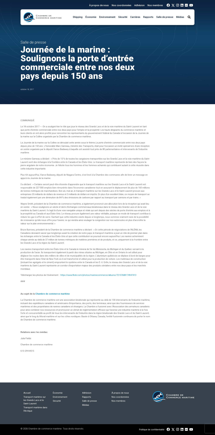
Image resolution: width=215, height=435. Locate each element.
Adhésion (139, 5)
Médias (180, 17)
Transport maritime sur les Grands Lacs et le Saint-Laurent (34, 400)
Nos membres (155, 5)
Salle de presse (164, 17)
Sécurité (122, 17)
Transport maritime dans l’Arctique (35, 409)
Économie (90, 17)
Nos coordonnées (121, 5)
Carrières (135, 17)
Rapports (148, 17)
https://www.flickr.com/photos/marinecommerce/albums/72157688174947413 (98, 275)
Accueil (27, 393)
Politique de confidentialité (151, 429)
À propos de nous (99, 5)
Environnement (107, 17)
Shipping (77, 17)
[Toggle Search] (189, 17)
